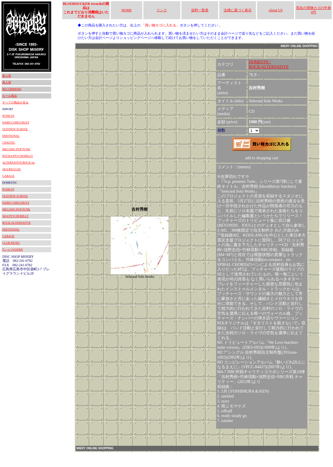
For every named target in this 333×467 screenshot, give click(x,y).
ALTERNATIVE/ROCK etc (18, 162)
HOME (126, 10)
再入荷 (6, 82)
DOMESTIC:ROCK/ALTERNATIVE (269, 64)
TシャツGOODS (12, 249)
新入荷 (6, 75)
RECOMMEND (11, 89)
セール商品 (9, 95)
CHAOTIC (8, 142)
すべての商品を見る (15, 102)
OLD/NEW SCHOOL (15, 129)
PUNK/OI (8, 115)
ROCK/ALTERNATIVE (16, 222)
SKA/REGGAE (11, 169)
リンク (161, 10)
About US (275, 10)
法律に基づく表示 (238, 10)
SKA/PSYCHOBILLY (15, 216)
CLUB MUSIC (11, 242)
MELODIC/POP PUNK (16, 149)
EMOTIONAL (10, 135)
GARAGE (8, 176)
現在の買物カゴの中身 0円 (313, 10)
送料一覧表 (200, 10)
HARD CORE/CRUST (15, 122)
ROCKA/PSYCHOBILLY (17, 156)
